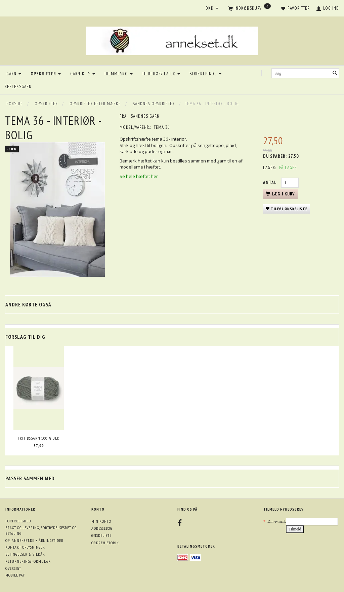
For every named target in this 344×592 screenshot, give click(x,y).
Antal (270, 182)
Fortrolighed (18, 520)
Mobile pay (15, 575)
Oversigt (13, 568)
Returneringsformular (28, 561)
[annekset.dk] (172, 40)
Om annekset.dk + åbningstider (34, 540)
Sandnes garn (145, 116)
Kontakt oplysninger (25, 547)
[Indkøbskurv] (249, 8)
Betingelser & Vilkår (25, 554)
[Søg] (335, 73)
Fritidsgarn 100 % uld (38, 438)
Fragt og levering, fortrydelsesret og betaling (41, 530)
